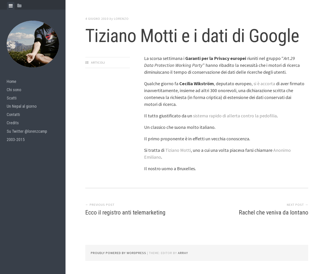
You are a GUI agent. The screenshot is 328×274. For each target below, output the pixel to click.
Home (11, 81)
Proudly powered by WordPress (118, 253)
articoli (98, 62)
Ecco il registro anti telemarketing (125, 212)
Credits (13, 122)
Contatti (13, 114)
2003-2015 (16, 139)
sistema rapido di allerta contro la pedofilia (235, 116)
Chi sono (14, 89)
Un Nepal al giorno (22, 106)
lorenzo (121, 19)
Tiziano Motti (178, 150)
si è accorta (264, 83)
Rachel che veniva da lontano (273, 212)
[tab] (10, 6)
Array (183, 253)
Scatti (12, 98)
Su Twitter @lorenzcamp (27, 131)
